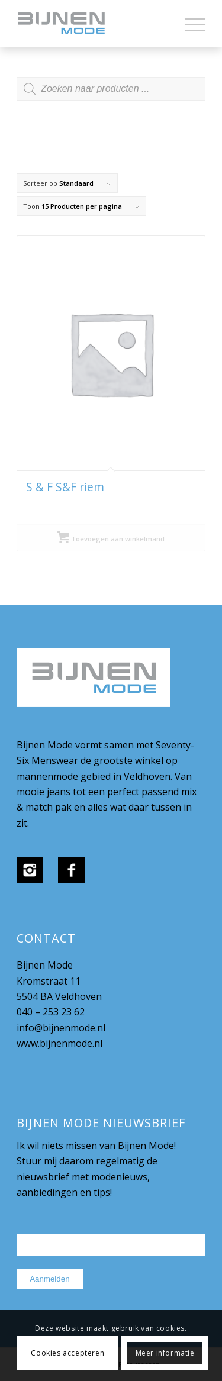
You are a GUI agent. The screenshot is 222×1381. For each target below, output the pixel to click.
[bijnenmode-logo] (92, 23)
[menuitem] (189, 23)
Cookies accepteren (67, 1353)
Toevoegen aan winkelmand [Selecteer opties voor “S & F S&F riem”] (111, 538)
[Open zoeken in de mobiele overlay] (111, 94)
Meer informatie (165, 1353)
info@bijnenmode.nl (61, 1027)
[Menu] (189, 23)
